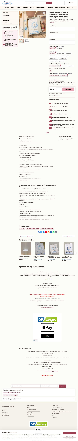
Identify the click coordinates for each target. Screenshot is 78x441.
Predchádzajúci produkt (26, 236)
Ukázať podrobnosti (69, 438)
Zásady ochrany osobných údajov (8, 438)
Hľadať (49, 3)
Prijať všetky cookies (69, 433)
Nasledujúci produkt (68, 236)
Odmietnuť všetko (69, 436)
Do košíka (68, 89)
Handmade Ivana (56, 95)
